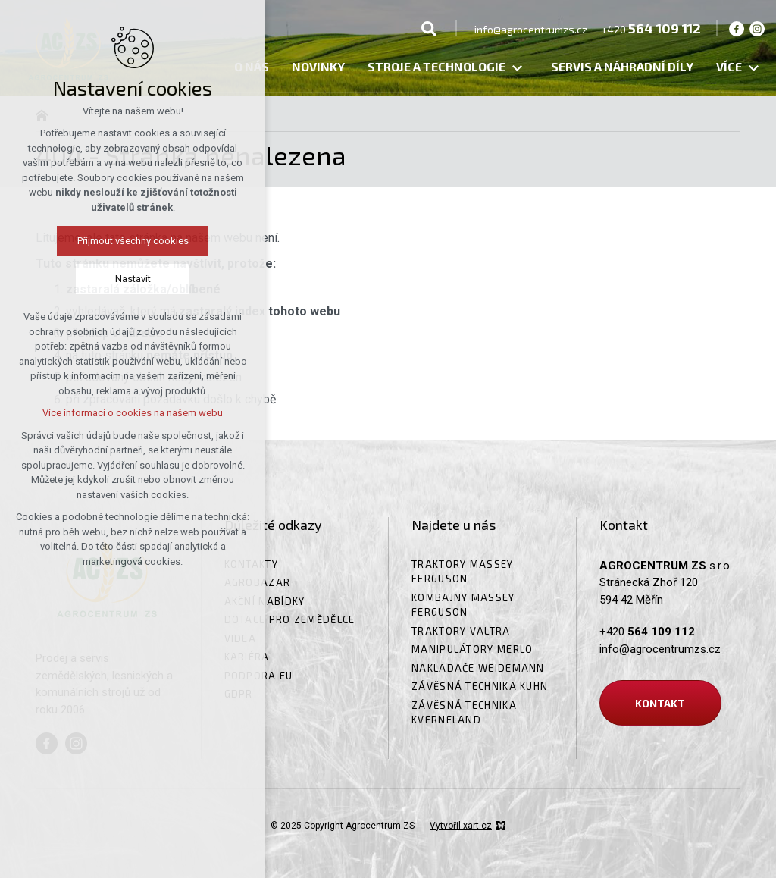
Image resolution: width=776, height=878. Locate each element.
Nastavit (71, 278)
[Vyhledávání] (428, 28)
